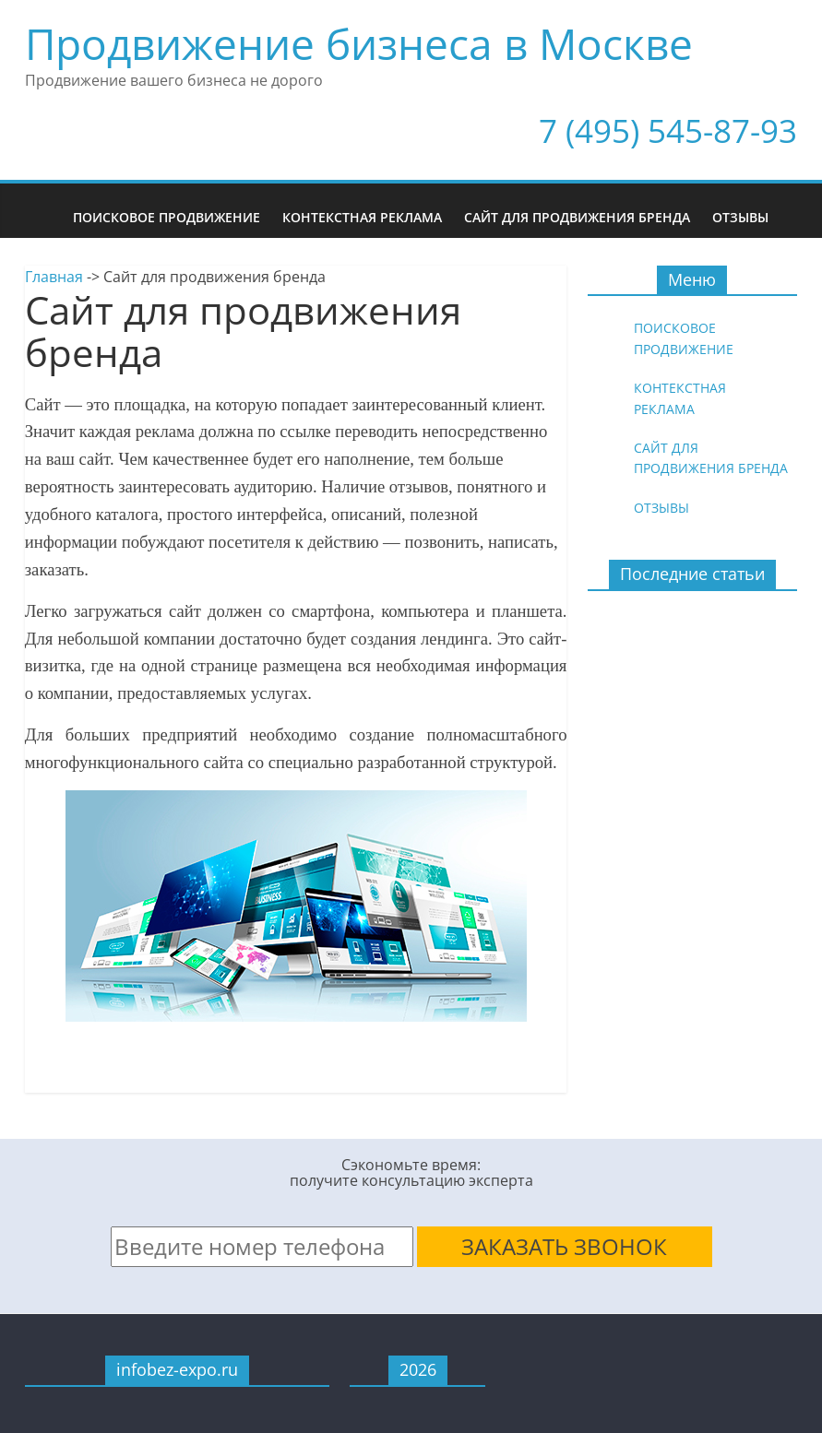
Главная (54, 276)
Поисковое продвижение (166, 217)
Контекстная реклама (362, 217)
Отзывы (740, 217)
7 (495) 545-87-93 (668, 130)
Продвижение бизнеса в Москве (359, 43)
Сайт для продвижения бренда (577, 217)
